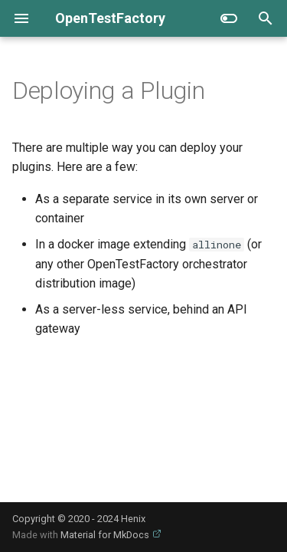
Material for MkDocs (106, 534)
